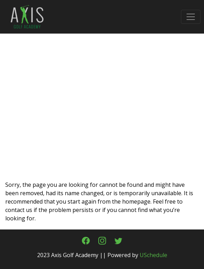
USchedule (153, 255)
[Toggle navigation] (191, 17)
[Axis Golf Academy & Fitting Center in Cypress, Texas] (22, 16)
